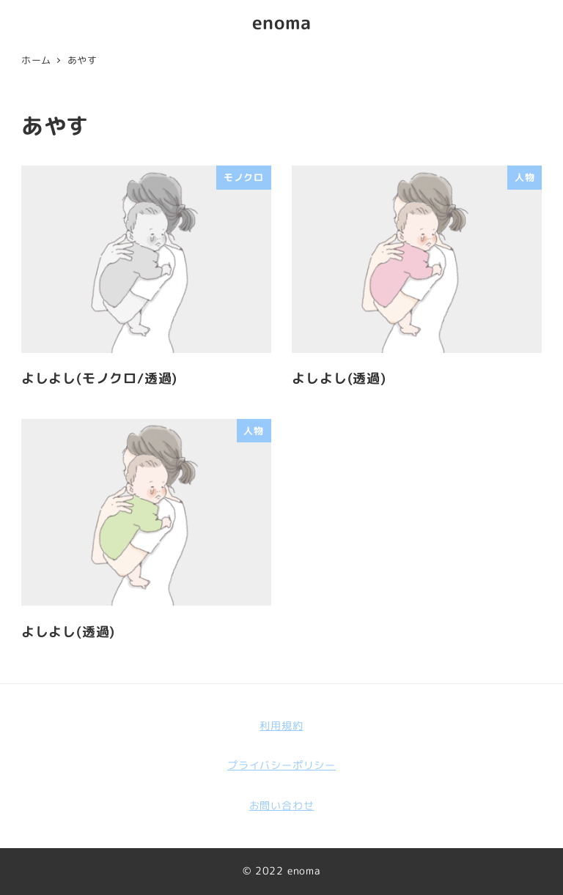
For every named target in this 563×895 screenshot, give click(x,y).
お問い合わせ (281, 805)
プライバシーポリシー (281, 765)
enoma (282, 22)
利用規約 (281, 725)
